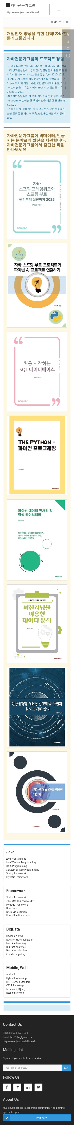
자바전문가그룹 (21, 5)
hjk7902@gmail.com (21, 1037)
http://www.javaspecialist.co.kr (19, 1041)
